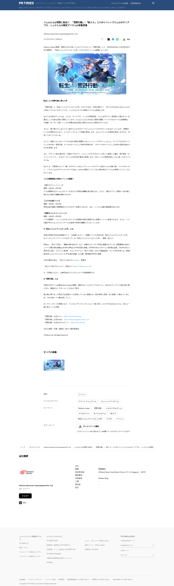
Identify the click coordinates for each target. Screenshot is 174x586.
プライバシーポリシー (35, 579)
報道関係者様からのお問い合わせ (78, 579)
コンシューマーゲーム (110, 401)
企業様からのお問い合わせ (100, 579)
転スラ (113, 413)
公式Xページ (125, 550)
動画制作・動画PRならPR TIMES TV (58, 545)
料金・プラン (23, 548)
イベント (82, 394)
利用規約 (61, 579)
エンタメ (57, 7)
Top (20, 7)
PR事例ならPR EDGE (91, 549)
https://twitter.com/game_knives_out (76, 319)
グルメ (113, 7)
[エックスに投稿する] (109, 39)
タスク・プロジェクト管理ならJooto (97, 541)
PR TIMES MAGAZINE (54, 554)
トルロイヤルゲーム (114, 408)
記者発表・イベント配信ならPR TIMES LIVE (61, 549)
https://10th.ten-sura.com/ (82, 266)
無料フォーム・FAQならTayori (95, 545)
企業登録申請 (135, 3)
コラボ (109, 419)
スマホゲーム (83, 413)
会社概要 (22, 579)
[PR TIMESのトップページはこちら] (47, 3)
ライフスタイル (94, 7)
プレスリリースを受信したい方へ (30, 552)
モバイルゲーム (100, 413)
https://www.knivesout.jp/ (72, 316)
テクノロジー (29, 7)
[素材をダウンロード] (124, 39)
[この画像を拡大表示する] (54, 365)
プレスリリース (34, 447)
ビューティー (68, 7)
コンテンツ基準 (50, 579)
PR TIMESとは (24, 543)
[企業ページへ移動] (26, 473)
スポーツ (122, 7)
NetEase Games (84, 408)
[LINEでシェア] (117, 39)
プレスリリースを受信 (119, 3)
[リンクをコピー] (128, 39)
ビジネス (105, 7)
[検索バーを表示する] (153, 3)
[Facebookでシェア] (113, 39)
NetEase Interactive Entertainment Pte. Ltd (57, 447)
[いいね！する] (102, 39)
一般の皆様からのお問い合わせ (122, 579)
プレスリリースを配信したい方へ (30, 556)
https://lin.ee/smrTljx (78, 322)
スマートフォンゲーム (87, 401)
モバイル (40, 7)
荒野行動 (97, 408)
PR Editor (50, 562)
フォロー (25, 496)
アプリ (48, 7)
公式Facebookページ (127, 541)
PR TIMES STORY (52, 541)
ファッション (80, 7)
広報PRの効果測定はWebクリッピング (59, 558)
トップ (22, 447)
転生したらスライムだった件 (90, 419)
